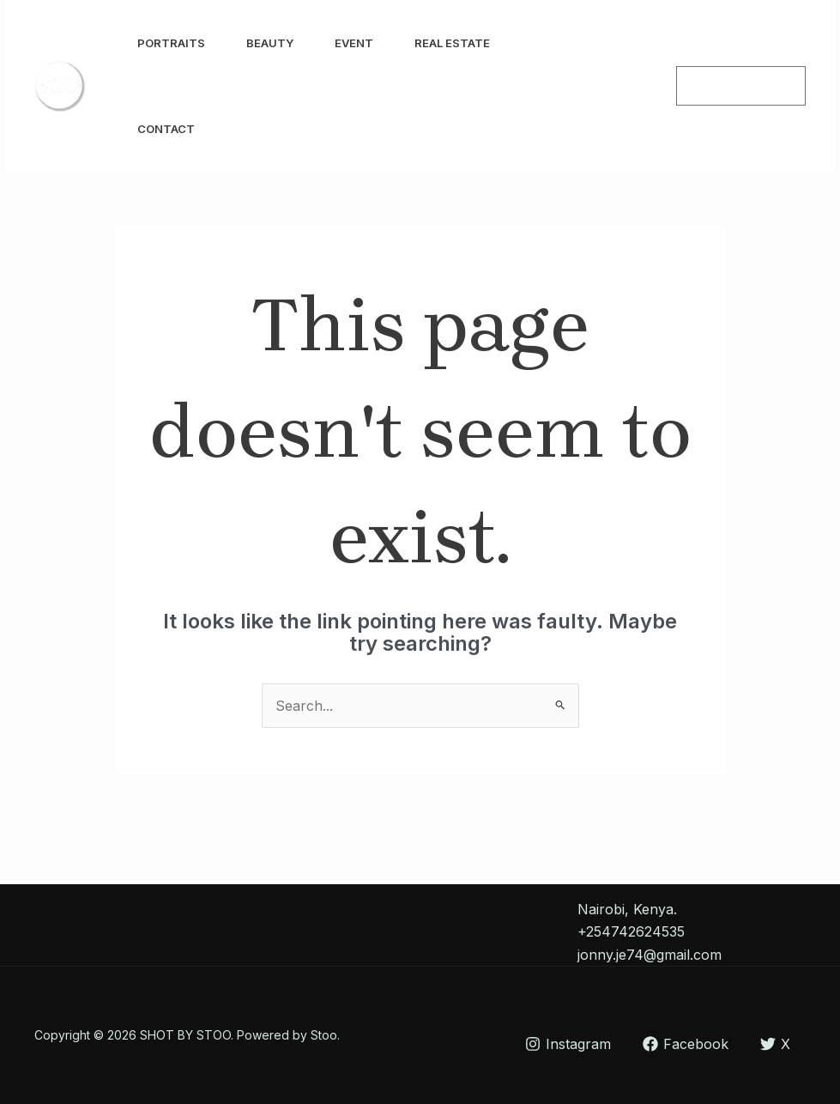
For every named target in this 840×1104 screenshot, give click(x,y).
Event (354, 43)
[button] (741, 86)
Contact (166, 129)
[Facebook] (636, 86)
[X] (774, 1044)
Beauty (269, 43)
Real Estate (452, 43)
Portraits (171, 43)
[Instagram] (598, 86)
